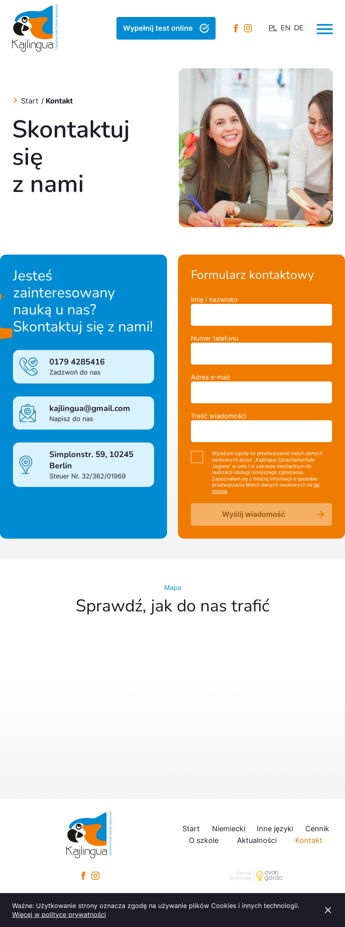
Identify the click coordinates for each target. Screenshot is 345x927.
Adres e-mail (210, 377)
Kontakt (308, 840)
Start (29, 101)
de (299, 28)
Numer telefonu (214, 338)
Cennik (317, 828)
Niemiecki (228, 828)
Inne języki (275, 828)
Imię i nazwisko (214, 299)
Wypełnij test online (158, 28)
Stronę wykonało (240, 876)
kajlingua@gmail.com (89, 408)
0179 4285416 (77, 361)
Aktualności (257, 840)
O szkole (203, 840)
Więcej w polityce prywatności (59, 914)
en (285, 28)
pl (273, 28)
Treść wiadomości (218, 416)
